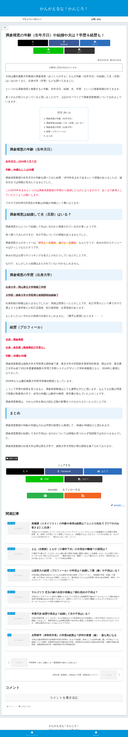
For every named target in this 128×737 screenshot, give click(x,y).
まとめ (48, 129)
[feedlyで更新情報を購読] (61, 489)
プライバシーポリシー (58, 728)
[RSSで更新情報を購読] (67, 489)
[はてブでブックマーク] (64, 43)
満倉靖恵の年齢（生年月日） (59, 111)
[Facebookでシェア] (44, 43)
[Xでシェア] (24, 43)
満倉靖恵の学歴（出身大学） (59, 120)
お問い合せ (75, 728)
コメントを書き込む (64, 696)
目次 (59, 104)
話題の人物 (11, 452)
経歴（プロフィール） (56, 124)
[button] (103, 43)
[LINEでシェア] (83, 43)
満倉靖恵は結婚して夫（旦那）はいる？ (65, 115)
